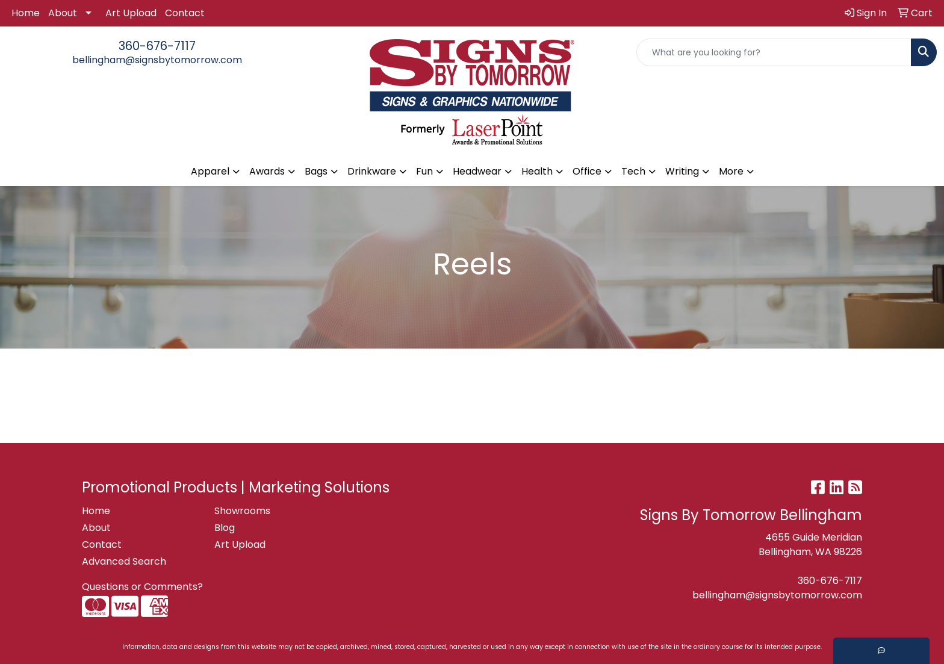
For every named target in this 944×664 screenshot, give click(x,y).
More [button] (731, 171)
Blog (224, 528)
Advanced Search (124, 561)
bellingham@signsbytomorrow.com (157, 60)
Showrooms (242, 511)
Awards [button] (267, 171)
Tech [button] (633, 171)
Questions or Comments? (142, 587)
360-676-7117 (157, 45)
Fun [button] (424, 171)
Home (25, 13)
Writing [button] (682, 171)
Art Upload (131, 13)
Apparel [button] (210, 171)
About (62, 13)
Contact (185, 13)
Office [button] (587, 171)
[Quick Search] (773, 52)
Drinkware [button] (371, 171)
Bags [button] (316, 171)
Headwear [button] (477, 171)
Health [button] (537, 171)
